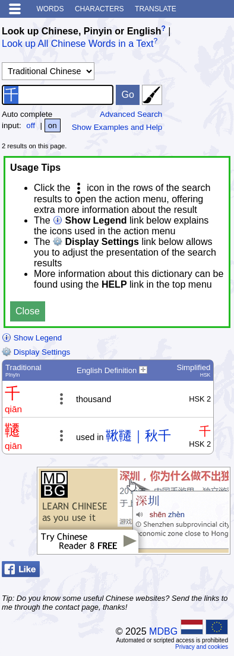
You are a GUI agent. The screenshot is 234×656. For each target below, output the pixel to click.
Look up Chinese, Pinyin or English (81, 31)
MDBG (163, 631)
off (30, 125)
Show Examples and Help (117, 127)
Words (50, 9)
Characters (99, 9)
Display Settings (36, 352)
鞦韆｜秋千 (138, 435)
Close (27, 311)
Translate (155, 9)
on (52, 125)
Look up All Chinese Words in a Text (78, 44)
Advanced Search (131, 114)
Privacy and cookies (201, 647)
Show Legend (32, 337)
